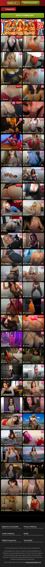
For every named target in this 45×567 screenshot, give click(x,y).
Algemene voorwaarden (10, 527)
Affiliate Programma (9, 540)
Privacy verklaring (30, 527)
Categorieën (8, 9)
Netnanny (23, 559)
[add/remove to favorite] (2, 37)
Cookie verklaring (8, 533)
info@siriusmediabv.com (33, 562)
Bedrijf (26, 533)
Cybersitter (31, 559)
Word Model (28, 540)
